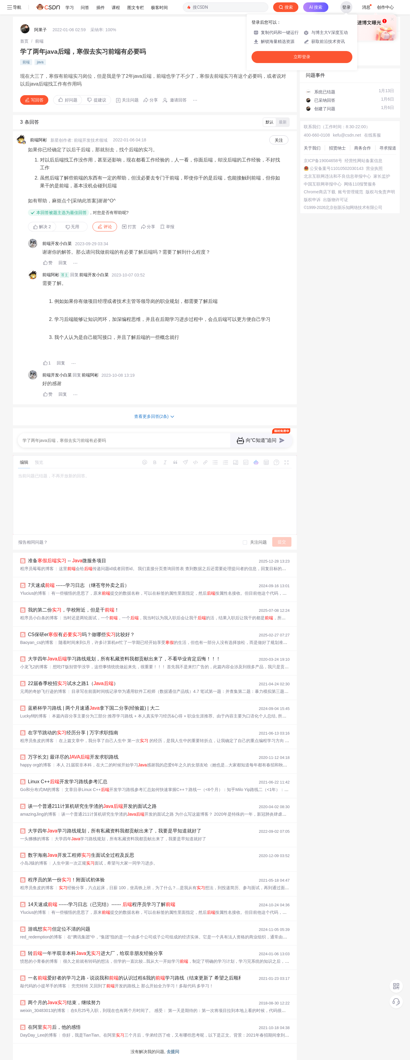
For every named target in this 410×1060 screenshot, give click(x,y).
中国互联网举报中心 (323, 184)
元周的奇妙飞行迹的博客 (43, 691)
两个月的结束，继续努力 (64, 1002)
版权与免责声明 (380, 191)
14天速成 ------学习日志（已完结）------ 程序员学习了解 (101, 904)
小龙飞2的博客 (34, 666)
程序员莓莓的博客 (37, 568)
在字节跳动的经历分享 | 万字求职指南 (73, 732)
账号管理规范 (350, 191)
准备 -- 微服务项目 (67, 560)
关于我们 (312, 148)
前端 (39, 41)
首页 (24, 41)
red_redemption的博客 (41, 937)
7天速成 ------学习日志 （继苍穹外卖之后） (78, 585)
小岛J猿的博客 (33, 863)
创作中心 (385, 7)
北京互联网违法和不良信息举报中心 (337, 176)
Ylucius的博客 (33, 593)
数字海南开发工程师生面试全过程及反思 (81, 855)
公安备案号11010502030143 (336, 168)
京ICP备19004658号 (323, 160)
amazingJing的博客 (38, 814)
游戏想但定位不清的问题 (59, 929)
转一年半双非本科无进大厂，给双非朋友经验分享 (95, 953)
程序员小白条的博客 (39, 617)
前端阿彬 (38, 139)
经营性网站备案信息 (363, 160)
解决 (42, 226)
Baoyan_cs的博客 (36, 642)
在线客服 (372, 135)
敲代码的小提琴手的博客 (43, 985)
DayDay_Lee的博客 (38, 1035)
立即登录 (302, 57)
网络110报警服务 (360, 184)
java (40, 62)
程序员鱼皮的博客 (37, 740)
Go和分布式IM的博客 (40, 789)
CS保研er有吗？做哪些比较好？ (81, 634)
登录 (346, 7)
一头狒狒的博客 (35, 838)
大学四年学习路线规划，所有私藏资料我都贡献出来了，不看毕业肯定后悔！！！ (124, 658)
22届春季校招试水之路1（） (73, 683)
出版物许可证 (335, 199)
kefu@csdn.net (347, 135)
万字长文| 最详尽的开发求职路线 (73, 757)
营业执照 (374, 168)
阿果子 (40, 29)
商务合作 (362, 148)
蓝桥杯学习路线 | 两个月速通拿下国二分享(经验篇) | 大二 (94, 708)
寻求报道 (387, 148)
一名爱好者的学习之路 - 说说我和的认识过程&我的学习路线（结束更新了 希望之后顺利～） (140, 977)
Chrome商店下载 (320, 191)
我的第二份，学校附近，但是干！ (73, 609)
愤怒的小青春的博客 (39, 961)
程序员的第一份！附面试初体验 (66, 879)
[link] (24, 41)
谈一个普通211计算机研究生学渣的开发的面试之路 (92, 806)
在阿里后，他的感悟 (54, 1027)
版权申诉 (312, 199)
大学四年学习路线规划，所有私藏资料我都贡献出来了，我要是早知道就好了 (114, 830)
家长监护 (381, 176)
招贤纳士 (337, 148)
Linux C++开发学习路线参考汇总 (67, 781)
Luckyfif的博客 (33, 716)
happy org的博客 (35, 765)
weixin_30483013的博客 (42, 1010)
